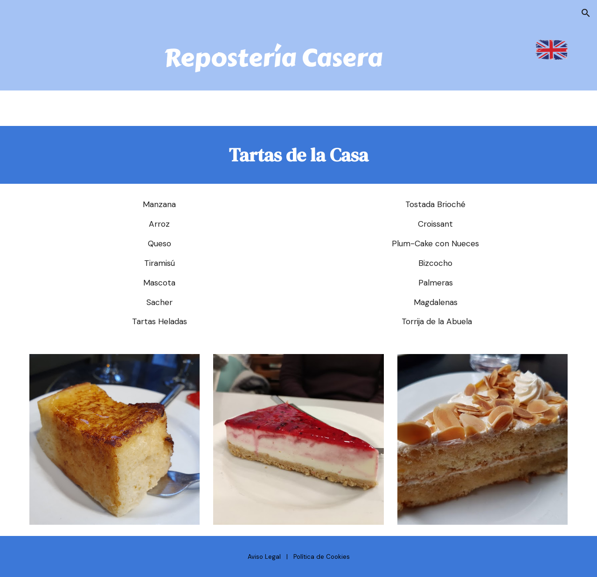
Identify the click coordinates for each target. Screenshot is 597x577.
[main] (275, 58)
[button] (586, 13)
